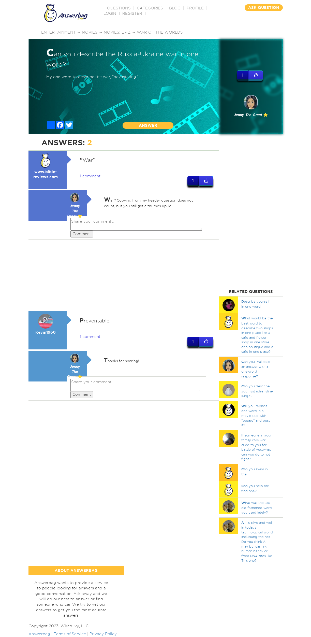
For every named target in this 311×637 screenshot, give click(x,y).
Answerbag (39, 634)
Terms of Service (70, 634)
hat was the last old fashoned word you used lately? (256, 507)
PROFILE (195, 8)
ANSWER (148, 125)
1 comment (90, 176)
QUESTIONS (119, 8)
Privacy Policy (103, 634)
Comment (81, 234)
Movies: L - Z (117, 32)
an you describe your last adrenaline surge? (257, 391)
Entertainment (58, 32)
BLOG (175, 8)
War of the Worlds (160, 32)
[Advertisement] (123, 275)
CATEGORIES (150, 8)
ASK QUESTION (263, 7)
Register (132, 13)
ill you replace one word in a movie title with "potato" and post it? (255, 415)
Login (109, 13)
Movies (90, 32)
